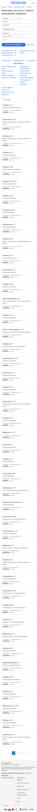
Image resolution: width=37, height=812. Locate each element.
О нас (19, 798)
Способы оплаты (23, 783)
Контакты (20, 786)
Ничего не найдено (13, 45)
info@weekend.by (7, 778)
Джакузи (18, 33)
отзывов (27, 773)
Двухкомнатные (9, 53)
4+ (20, 18)
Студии (5, 18)
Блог (18, 801)
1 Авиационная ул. (17, 29)
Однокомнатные (9, 50)
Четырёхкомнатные (27, 50)
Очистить (30, 45)
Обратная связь (22, 789)
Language (6, 805)
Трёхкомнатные (9, 55)
